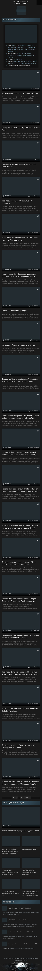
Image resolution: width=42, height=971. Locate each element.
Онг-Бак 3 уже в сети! (25, 908)
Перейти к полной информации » (19, 65)
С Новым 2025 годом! (23, 920)
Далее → (27, 797)
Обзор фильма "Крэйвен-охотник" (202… (26, 943)
